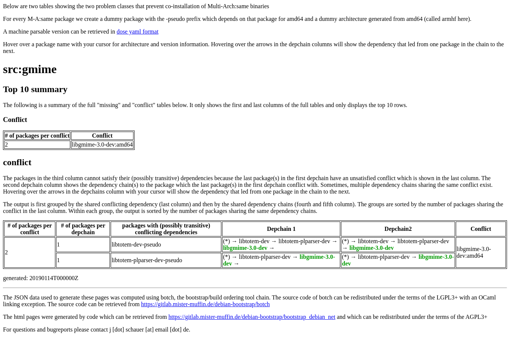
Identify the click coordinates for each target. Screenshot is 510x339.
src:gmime (29, 69)
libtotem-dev (254, 241)
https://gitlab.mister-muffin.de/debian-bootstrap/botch (205, 304)
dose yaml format (138, 31)
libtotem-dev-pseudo (136, 244)
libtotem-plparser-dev (304, 241)
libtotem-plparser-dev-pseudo (146, 260)
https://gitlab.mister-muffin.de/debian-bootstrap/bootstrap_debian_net (251, 317)
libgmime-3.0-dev (245, 248)
